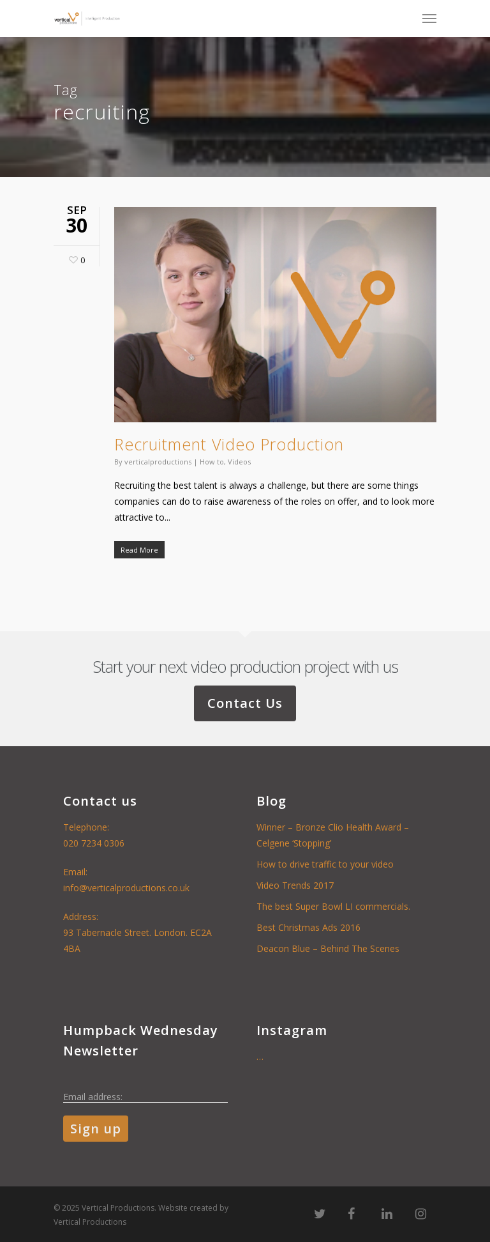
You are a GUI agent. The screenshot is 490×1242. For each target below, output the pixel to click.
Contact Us (245, 703)
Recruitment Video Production (229, 444)
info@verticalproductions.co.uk (126, 888)
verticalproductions (157, 461)
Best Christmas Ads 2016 (308, 927)
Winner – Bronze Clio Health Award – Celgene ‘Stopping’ (332, 835)
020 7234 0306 (93, 843)
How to (212, 461)
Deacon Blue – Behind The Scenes (327, 948)
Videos (239, 461)
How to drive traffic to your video (325, 864)
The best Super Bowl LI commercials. (333, 906)
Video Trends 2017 (295, 885)
